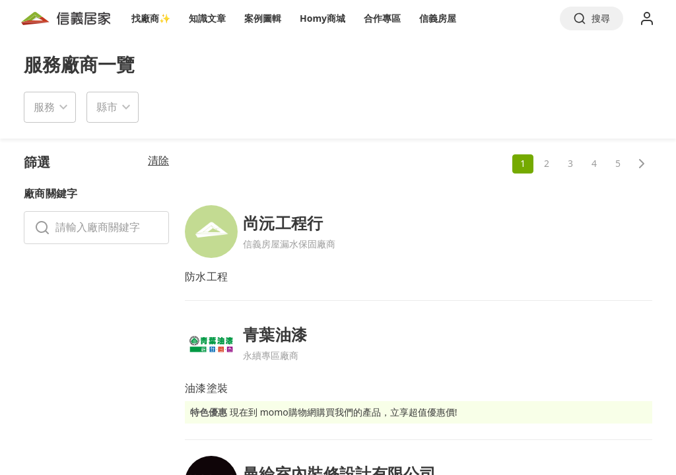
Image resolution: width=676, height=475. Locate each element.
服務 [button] (44, 107)
